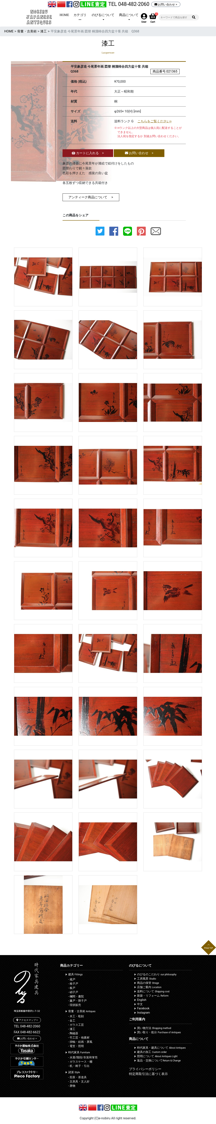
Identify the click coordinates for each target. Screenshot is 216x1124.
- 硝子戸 (73, 992)
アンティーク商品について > (90, 197)
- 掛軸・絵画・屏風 (80, 1041)
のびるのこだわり (156, 974)
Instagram (143, 1012)
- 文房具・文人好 (78, 1081)
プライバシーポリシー (145, 1069)
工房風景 (146, 978)
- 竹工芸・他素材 (78, 1037)
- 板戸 (71, 988)
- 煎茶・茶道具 (77, 1077)
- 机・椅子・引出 (78, 1065)
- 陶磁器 (73, 1033)
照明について (157, 1056)
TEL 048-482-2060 (128, 4)
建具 (75, 974)
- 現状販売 (74, 1005)
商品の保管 (148, 982)
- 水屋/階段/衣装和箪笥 (83, 1057)
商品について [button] (128, 15)
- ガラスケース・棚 (80, 1061)
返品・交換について (159, 1060)
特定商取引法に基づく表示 (148, 1074)
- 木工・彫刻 (76, 1016)
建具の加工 (152, 1052)
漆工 (43, 31)
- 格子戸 (73, 983)
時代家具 (79, 1052)
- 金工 (71, 1020)
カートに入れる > (88, 153)
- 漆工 (71, 1029)
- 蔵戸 (71, 979)
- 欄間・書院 (76, 996)
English (141, 999)
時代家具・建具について (161, 1047)
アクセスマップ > (27, 1020)
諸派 (74, 1072)
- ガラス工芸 (76, 1024)
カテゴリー (79, 17)
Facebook (143, 1008)
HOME (64, 15)
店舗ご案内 (149, 987)
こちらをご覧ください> (154, 121)
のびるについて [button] (103, 15)
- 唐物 (71, 1085)
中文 (140, 1004)
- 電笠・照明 (76, 1046)
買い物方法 (154, 1028)
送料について (153, 991)
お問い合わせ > (165, 4)
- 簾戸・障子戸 (77, 1000)
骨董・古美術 (27, 31)
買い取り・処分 (159, 1032)
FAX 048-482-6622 (27, 1032)
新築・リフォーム (152, 995)
